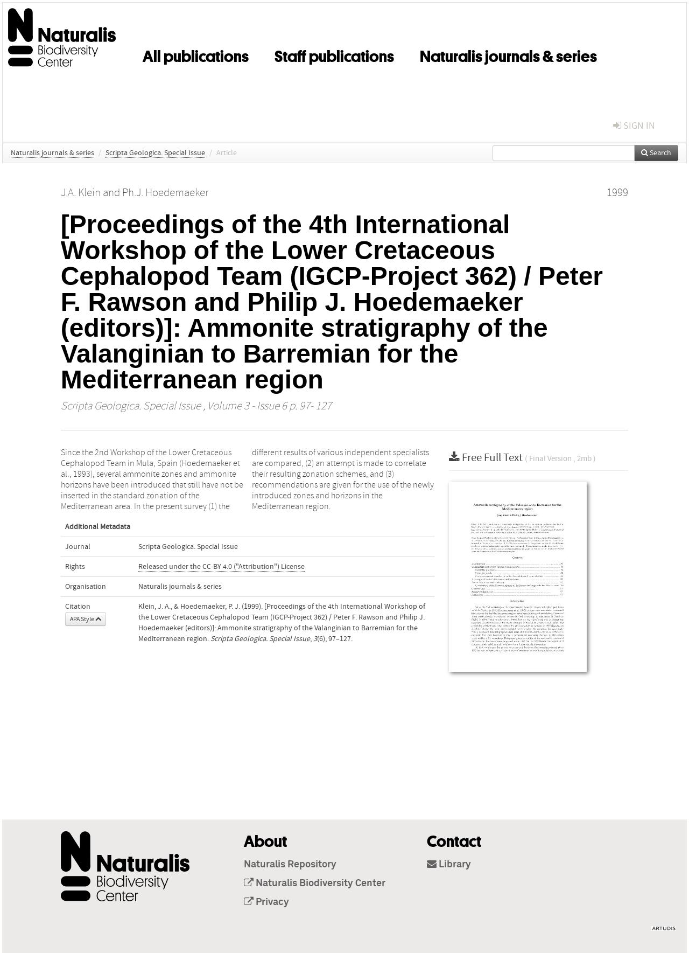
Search (656, 153)
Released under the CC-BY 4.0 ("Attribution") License (221, 566)
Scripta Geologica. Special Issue (155, 153)
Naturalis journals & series (508, 54)
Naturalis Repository (290, 864)
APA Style (85, 619)
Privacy (266, 902)
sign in (634, 125)
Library (449, 864)
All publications (196, 54)
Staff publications (334, 54)
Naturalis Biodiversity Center (314, 883)
